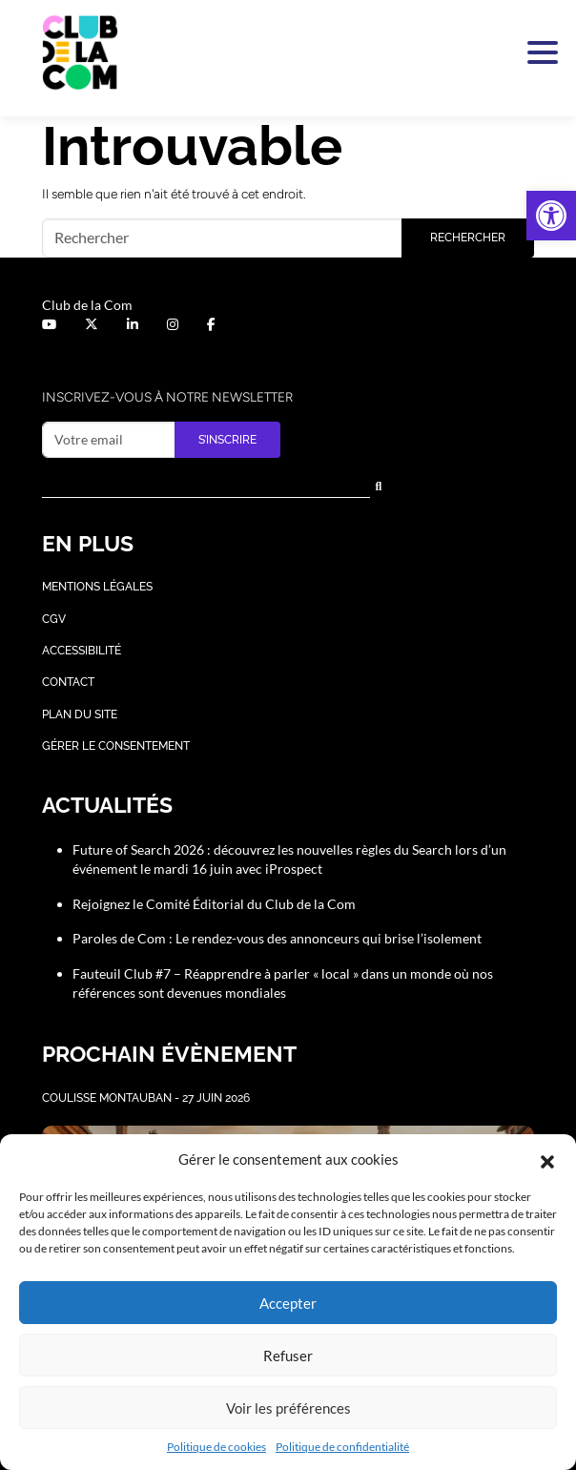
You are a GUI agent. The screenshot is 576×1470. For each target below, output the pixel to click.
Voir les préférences (288, 1408)
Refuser (288, 1355)
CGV (54, 619)
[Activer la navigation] (539, 52)
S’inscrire (227, 439)
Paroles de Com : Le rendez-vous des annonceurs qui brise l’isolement (277, 938)
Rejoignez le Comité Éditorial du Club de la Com (214, 904)
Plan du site (79, 714)
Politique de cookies (216, 1446)
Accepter (288, 1303)
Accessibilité (81, 650)
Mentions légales (97, 586)
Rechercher (467, 237)
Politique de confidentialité (342, 1446)
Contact (68, 682)
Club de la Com (87, 305)
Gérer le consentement (116, 746)
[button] (551, 215)
